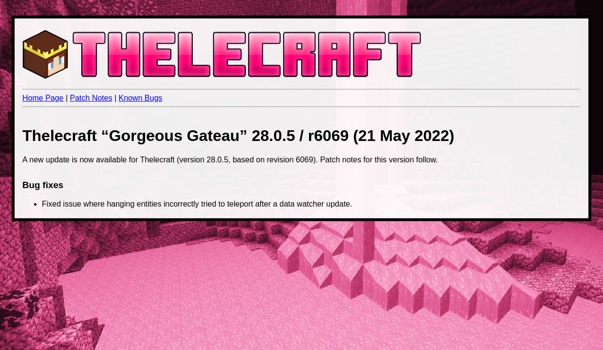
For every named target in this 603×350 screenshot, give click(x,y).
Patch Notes (91, 98)
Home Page (43, 98)
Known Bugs (141, 98)
